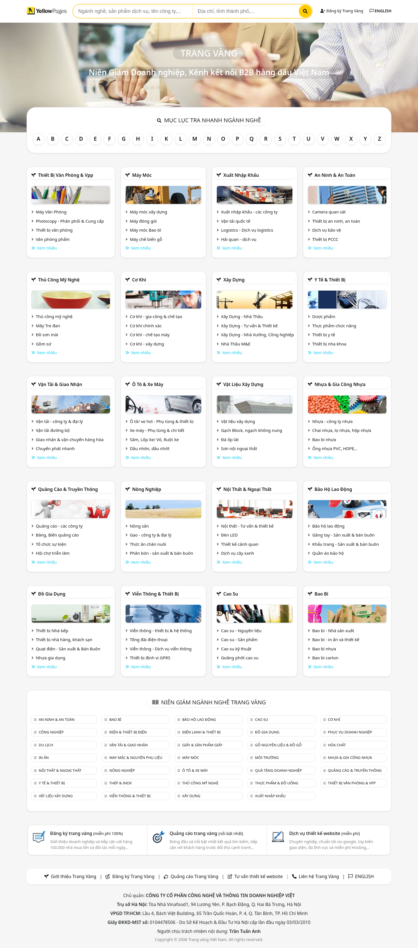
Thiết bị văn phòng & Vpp (65, 175)
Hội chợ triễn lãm (53, 553)
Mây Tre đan (48, 325)
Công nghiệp (51, 732)
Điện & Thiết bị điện (128, 732)
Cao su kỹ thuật (236, 648)
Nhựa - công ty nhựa (332, 421)
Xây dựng (234, 280)
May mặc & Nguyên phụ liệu (135, 757)
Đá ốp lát (230, 439)
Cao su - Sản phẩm (239, 639)
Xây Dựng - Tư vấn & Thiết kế (249, 325)
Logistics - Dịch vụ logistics (247, 230)
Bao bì (321, 594)
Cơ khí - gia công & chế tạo (156, 316)
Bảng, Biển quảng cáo (57, 535)
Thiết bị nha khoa (329, 344)
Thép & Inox (120, 782)
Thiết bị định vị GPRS (150, 657)
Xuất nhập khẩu (241, 175)
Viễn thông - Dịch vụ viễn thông (161, 648)
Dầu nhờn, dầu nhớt (150, 448)
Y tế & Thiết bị (329, 280)
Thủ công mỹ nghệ (58, 280)
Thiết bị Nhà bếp (52, 630)
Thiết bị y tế (323, 334)
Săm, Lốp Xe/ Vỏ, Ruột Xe (154, 439)
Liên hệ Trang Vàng (319, 876)
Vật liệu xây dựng (243, 384)
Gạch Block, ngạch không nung (251, 430)
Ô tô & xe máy (147, 384)
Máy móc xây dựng (148, 212)
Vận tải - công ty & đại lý (59, 421)
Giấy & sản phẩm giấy (202, 744)
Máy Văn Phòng (51, 212)
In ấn (44, 757)
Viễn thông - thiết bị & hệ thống (161, 630)
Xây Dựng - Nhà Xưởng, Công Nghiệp (257, 334)
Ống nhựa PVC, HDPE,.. (335, 448)
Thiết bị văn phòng (54, 230)
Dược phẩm (323, 316)
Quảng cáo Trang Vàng (194, 876)
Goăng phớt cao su (240, 657)
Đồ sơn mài (47, 334)
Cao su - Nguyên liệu (241, 630)
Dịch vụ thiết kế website (324, 833)
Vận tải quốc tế (235, 221)
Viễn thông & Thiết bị (155, 594)
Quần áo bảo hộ (328, 553)
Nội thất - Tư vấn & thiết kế (247, 526)
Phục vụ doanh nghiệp (350, 732)
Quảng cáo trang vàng (206, 833)
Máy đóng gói (143, 221)
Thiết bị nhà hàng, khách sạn (64, 639)
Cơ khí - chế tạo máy (150, 334)
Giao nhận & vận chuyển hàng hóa (70, 439)
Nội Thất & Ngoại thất (247, 489)
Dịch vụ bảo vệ (326, 230)
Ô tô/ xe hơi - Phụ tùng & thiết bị (162, 421)
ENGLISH (380, 10)
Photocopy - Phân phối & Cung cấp (70, 221)
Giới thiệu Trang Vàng (73, 876)
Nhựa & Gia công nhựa (339, 384)
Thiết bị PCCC (325, 239)
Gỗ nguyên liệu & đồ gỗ (278, 744)
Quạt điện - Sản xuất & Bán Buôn (68, 648)
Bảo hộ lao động (333, 489)
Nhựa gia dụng (50, 657)
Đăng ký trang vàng (86, 833)
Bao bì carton (325, 657)
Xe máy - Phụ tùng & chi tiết (157, 430)
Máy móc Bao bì (145, 230)
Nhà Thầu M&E (235, 344)
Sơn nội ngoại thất (239, 448)
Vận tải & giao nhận (60, 384)
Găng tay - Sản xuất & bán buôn (343, 535)
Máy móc (142, 175)
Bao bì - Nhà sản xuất (333, 630)
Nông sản (139, 526)
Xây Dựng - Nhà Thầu (242, 316)
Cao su (230, 594)
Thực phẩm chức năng (334, 325)
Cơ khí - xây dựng (147, 344)
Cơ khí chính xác (146, 325)
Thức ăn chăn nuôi (148, 544)
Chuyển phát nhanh (55, 448)
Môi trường (267, 757)
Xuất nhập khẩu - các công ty (249, 212)
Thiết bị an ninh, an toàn (336, 221)
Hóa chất (337, 744)
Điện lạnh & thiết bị (201, 732)
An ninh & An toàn (334, 175)
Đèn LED (229, 535)
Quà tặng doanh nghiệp (278, 770)
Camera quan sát (329, 212)
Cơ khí (139, 280)
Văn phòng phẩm (53, 239)
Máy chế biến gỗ (146, 239)
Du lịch (46, 744)
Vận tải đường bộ (53, 430)
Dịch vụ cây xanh (237, 553)
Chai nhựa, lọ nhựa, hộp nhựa (341, 430)
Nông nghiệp (146, 489)
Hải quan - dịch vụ (238, 239)
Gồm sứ (43, 344)
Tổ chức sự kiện (51, 544)
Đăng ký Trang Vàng (341, 10)
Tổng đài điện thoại (149, 639)
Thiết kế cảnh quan (240, 544)
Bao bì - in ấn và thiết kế (335, 639)
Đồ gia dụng (51, 594)
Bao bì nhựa (324, 439)
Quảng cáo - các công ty (59, 526)
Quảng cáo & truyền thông (68, 489)
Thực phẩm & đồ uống (276, 782)
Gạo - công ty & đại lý (151, 535)
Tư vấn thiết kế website (259, 876)
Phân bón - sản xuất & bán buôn (161, 553)
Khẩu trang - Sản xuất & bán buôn (345, 544)
